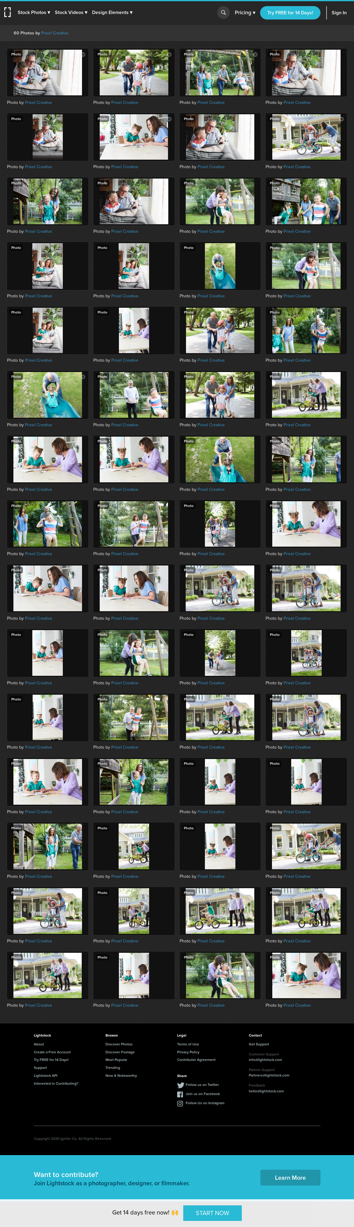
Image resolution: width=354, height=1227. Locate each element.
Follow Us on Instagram (205, 1102)
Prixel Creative (54, 33)
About (39, 1044)
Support (40, 1067)
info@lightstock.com (265, 1059)
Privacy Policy (188, 1052)
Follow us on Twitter (202, 1084)
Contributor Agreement (196, 1059)
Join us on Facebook (203, 1093)
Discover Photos (119, 1044)
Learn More (290, 1177)
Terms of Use (188, 1044)
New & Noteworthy (121, 1075)
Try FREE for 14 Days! (290, 12)
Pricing (245, 13)
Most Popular (116, 1059)
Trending (112, 1067)
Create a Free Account (52, 1052)
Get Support (259, 1044)
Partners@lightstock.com (269, 1075)
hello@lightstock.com (266, 1091)
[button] (36, 12)
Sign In (339, 12)
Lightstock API (45, 1075)
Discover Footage (120, 1052)
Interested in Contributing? (56, 1083)
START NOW (212, 1213)
